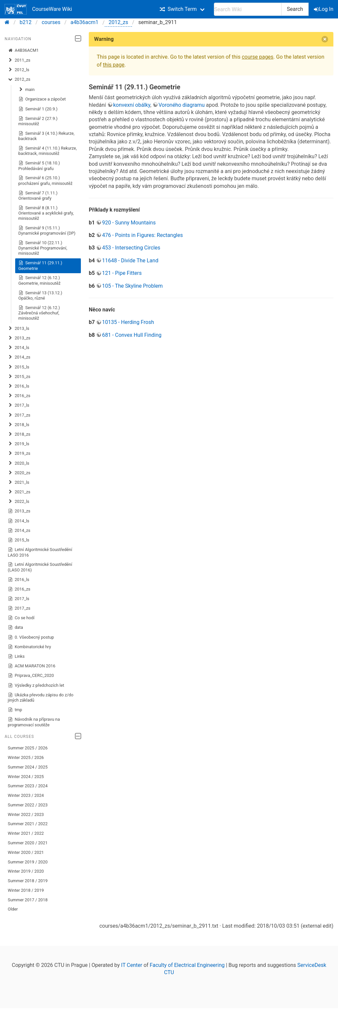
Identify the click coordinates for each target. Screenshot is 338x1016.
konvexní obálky (131, 105)
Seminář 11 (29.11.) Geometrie (40, 265)
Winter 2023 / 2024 (26, 795)
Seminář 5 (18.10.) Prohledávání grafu (39, 165)
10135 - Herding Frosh (128, 322)
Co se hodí (21, 618)
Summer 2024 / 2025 (28, 767)
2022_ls (18, 501)
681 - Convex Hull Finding (131, 335)
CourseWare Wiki (38, 9)
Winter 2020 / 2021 (26, 852)
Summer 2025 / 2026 (28, 747)
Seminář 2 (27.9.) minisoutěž (38, 121)
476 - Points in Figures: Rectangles (142, 235)
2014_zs (19, 357)
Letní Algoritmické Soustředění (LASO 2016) (40, 567)
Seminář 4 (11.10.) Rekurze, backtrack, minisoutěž (47, 151)
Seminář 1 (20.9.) (38, 109)
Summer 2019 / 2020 (28, 861)
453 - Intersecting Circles (131, 248)
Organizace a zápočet (42, 99)
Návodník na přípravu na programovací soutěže (34, 722)
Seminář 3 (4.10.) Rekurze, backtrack (46, 136)
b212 (26, 22)
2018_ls (18, 424)
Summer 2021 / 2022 (28, 823)
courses (51, 22)
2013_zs (19, 338)
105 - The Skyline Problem (132, 286)
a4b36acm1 (85, 22)
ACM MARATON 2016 (31, 666)
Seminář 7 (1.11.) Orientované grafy (38, 195)
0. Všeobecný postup (31, 637)
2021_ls (18, 482)
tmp (15, 709)
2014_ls (18, 347)
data (15, 627)
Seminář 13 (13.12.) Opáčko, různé (40, 295)
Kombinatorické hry (29, 647)
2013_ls (18, 328)
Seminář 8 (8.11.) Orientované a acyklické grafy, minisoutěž (46, 213)
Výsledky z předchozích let (36, 685)
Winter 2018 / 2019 (26, 890)
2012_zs (118, 22)
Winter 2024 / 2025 (26, 776)
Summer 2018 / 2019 (28, 880)
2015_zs (19, 376)
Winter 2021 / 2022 (26, 833)
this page (113, 65)
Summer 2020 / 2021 (28, 842)
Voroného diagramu (181, 105)
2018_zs (19, 434)
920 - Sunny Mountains (129, 222)
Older (13, 909)
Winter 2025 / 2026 (26, 757)
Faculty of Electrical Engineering (187, 965)
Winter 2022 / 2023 (26, 814)
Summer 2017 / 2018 (28, 899)
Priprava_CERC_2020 (31, 675)
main (26, 89)
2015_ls (18, 367)
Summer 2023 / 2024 (28, 785)
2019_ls (18, 444)
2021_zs (19, 492)
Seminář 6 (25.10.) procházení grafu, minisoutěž (45, 180)
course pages (257, 57)
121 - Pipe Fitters (122, 273)
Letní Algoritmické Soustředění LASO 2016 (40, 552)
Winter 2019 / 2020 (26, 871)
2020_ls (18, 463)
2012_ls (18, 70)
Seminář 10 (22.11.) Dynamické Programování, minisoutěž (42, 248)
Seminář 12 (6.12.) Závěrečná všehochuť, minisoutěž (39, 313)
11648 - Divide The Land (130, 260)
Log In (324, 9)
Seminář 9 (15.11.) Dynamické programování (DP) (47, 230)
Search (295, 9)
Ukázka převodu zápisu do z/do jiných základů (41, 697)
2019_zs (19, 453)
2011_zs (19, 60)
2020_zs (19, 473)
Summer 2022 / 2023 (28, 804)
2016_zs (19, 395)
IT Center (131, 965)
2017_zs (19, 415)
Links (16, 656)
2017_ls (18, 405)
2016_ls (18, 386)
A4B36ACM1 (23, 50)
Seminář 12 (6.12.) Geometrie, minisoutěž (39, 280)
